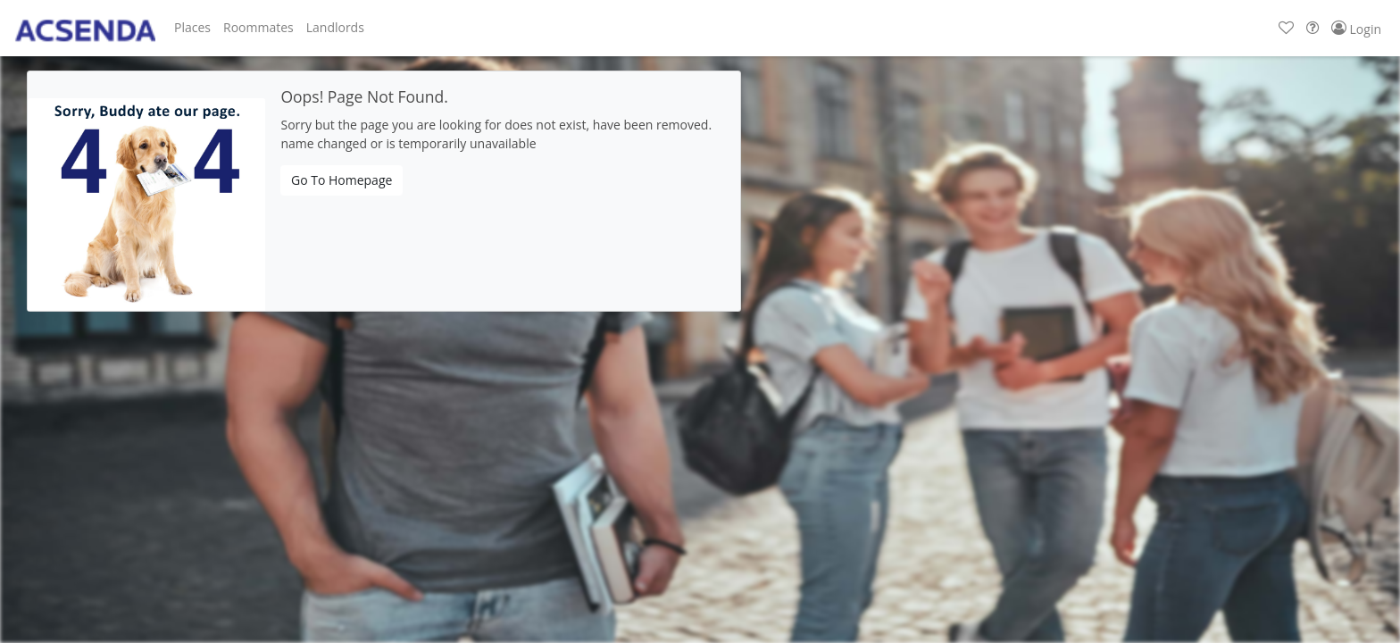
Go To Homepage (341, 179)
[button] (192, 27)
